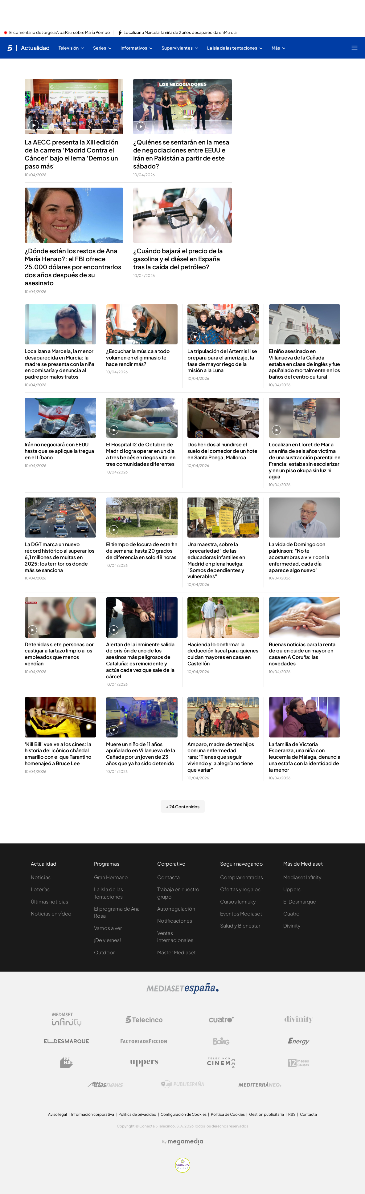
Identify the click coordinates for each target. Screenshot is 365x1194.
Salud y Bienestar (240, 925)
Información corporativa (92, 1114)
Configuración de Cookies (184, 1114)
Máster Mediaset (176, 952)
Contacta (168, 877)
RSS (292, 1114)
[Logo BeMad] (66, 1062)
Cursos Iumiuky (238, 901)
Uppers (292, 889)
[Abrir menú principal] (354, 48)
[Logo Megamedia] (185, 1141)
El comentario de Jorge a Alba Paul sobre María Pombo (59, 32)
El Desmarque (299, 901)
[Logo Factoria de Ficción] (144, 1041)
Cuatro (291, 913)
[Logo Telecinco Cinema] (221, 1063)
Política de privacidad (137, 1114)
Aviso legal (57, 1114)
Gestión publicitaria (266, 1114)
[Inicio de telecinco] (9, 48)
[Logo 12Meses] (298, 1063)
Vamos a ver (108, 928)
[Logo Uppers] (144, 1062)
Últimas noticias (49, 901)
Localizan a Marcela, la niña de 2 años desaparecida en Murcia (180, 32)
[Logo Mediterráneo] (259, 1084)
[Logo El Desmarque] (66, 1041)
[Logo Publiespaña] (182, 1084)
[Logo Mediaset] (182, 992)
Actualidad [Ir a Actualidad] (35, 48)
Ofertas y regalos (240, 889)
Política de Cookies (228, 1114)
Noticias (41, 877)
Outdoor (104, 952)
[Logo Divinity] (299, 1019)
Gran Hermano (111, 877)
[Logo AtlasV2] (105, 1084)
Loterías (40, 889)
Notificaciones (174, 920)
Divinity (292, 925)
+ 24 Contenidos (182, 806)
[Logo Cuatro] (221, 1019)
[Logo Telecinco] (143, 1019)
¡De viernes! (107, 940)
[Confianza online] (182, 1171)
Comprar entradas (241, 877)
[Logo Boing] (221, 1041)
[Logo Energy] (299, 1041)
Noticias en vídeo (51, 913)
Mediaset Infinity (302, 877)
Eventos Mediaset (241, 913)
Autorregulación (176, 908)
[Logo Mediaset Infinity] (66, 1019)
